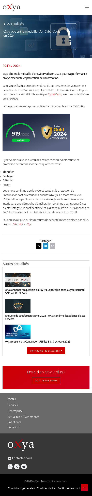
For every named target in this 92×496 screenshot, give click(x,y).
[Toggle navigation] (86, 7)
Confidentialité (46, 488)
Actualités (13, 24)
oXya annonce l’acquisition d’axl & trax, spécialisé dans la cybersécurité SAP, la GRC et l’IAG (44, 291)
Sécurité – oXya (22, 224)
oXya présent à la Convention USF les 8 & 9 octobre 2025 (37, 341)
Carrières (13, 427)
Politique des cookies (70, 488)
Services (13, 405)
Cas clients (14, 422)
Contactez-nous (22, 458)
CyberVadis (55, 94)
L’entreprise (15, 411)
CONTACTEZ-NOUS (46, 380)
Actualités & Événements (23, 417)
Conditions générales (21, 488)
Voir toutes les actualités (46, 350)
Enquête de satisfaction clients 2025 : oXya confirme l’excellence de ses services (45, 317)
